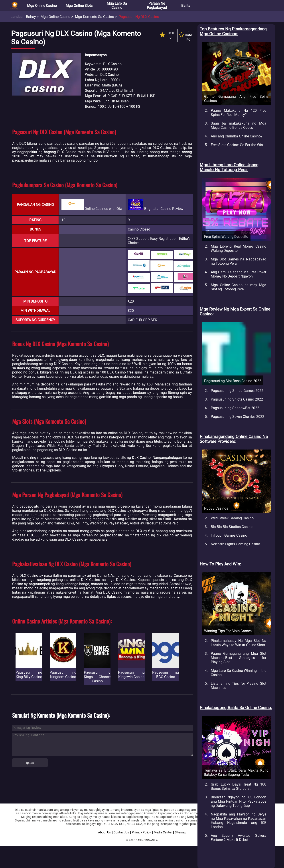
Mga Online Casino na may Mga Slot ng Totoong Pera (238, 287)
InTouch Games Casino (229, 535)
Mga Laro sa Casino (117, 5)
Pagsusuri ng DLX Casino (139, 17)
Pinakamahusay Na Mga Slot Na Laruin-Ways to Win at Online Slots (238, 643)
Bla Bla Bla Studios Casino (231, 527)
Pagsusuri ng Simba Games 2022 (237, 391)
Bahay (31, 17)
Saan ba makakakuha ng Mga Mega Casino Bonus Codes (238, 125)
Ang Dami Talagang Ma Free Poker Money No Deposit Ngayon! (238, 274)
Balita (185, 6)
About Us (104, 832)
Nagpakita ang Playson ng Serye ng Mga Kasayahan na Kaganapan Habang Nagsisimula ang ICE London (238, 820)
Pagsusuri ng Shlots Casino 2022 (237, 399)
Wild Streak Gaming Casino (232, 518)
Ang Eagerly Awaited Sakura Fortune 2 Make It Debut (238, 837)
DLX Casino (109, 74)
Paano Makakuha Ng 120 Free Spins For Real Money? (238, 112)
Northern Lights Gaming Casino (235, 544)
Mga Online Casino (42, 6)
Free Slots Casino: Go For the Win (237, 145)
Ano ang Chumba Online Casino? (236, 136)
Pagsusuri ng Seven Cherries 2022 (237, 416)
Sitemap (180, 832)
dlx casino (165, 535)
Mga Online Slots (79, 6)
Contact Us (121, 832)
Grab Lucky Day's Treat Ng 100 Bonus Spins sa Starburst (238, 786)
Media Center (163, 832)
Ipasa (30, 762)
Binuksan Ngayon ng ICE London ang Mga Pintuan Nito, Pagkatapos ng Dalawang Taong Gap (238, 801)
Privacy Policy (141, 832)
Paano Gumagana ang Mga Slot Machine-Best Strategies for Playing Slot (238, 657)
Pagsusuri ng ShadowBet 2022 (235, 408)
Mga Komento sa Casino (94, 17)
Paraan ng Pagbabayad (157, 5)
